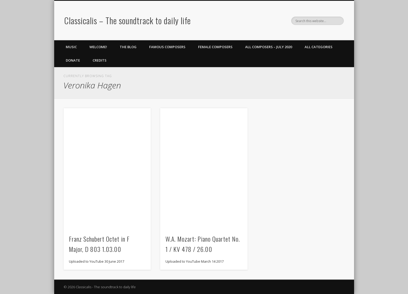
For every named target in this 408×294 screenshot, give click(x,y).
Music (71, 46)
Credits (100, 60)
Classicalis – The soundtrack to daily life (127, 20)
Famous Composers (167, 46)
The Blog (128, 46)
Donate (73, 60)
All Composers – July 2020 (268, 46)
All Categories (319, 46)
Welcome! (98, 46)
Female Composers (215, 46)
